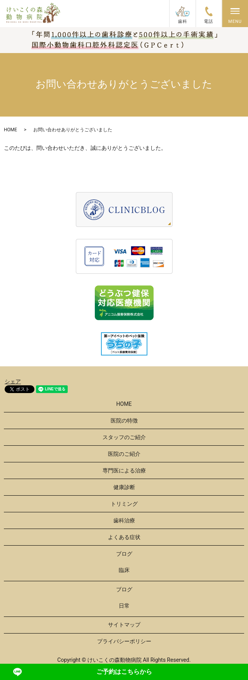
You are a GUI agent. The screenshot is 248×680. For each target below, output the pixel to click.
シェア (13, 381)
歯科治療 (124, 520)
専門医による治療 (124, 470)
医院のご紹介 (124, 454)
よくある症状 (124, 537)
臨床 (124, 570)
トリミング (124, 504)
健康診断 (124, 487)
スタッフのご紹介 (124, 437)
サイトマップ (124, 625)
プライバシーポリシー (124, 641)
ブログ (124, 554)
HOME (10, 129)
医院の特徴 (124, 420)
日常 (124, 606)
